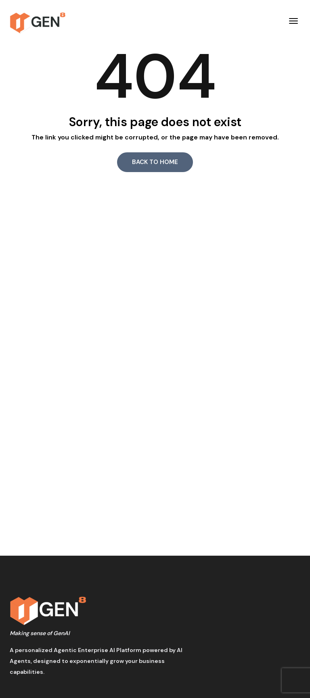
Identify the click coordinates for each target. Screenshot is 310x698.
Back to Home (155, 162)
